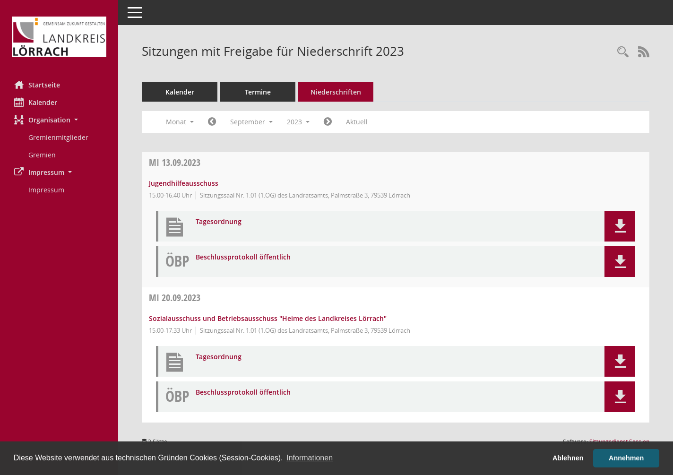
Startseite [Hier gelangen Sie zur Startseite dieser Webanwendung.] (37, 84)
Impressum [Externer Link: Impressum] (46, 189)
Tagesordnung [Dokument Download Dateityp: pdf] (219, 222)
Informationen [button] (309, 458)
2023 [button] (298, 121)
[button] (59, 120)
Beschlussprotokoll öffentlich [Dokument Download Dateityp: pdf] (243, 257)
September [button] (251, 121)
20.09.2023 (174, 297)
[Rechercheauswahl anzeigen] (623, 52)
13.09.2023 (174, 162)
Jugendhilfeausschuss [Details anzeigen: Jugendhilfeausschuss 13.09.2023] (183, 183)
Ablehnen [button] (568, 458)
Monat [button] (180, 121)
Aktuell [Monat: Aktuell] (357, 121)
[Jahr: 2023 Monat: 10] (328, 121)
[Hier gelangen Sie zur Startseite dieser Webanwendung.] (59, 37)
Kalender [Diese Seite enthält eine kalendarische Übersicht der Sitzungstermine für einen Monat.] (35, 102)
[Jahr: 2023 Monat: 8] (212, 121)
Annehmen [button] (626, 458)
